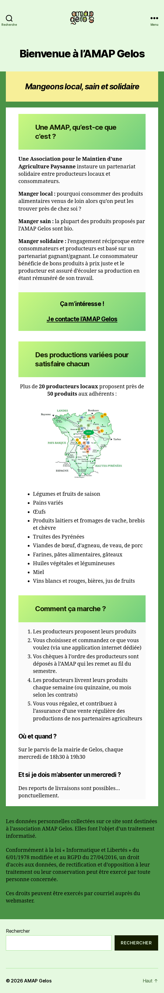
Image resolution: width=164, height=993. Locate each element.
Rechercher (18, 931)
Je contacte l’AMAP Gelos (81, 319)
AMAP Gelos (37, 981)
